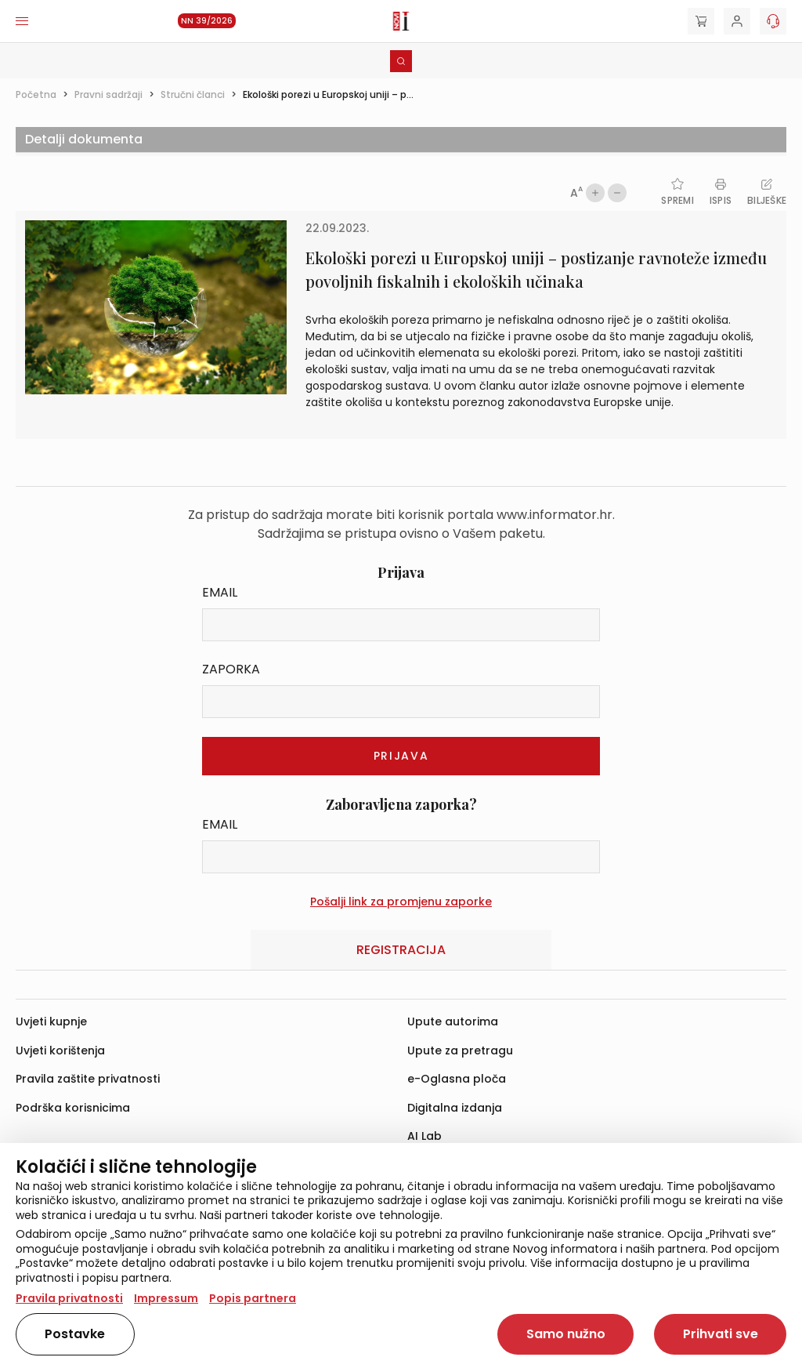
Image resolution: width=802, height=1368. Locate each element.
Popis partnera (252, 1298)
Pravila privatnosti (69, 1298)
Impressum (166, 1298)
